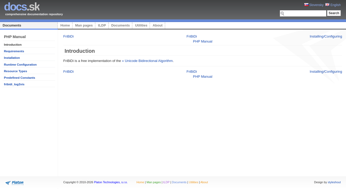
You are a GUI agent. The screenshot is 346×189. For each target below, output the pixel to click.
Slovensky (314, 5)
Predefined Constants (19, 77)
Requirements (14, 51)
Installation (12, 57)
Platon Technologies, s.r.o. (111, 182)
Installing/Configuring (326, 36)
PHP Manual (202, 41)
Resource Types (15, 71)
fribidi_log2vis (14, 84)
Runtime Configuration (20, 64)
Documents (12, 25)
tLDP (102, 25)
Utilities (141, 25)
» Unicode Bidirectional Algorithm (147, 61)
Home (65, 25)
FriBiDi (68, 36)
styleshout (334, 182)
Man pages (84, 25)
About (157, 25)
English (333, 5)
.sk (21, 7)
